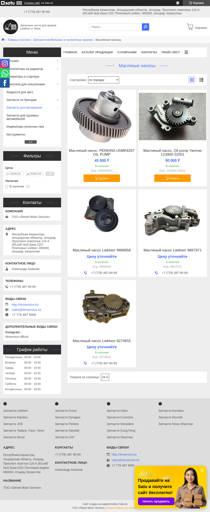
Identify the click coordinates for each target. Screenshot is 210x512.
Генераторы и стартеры (22, 76)
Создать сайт (32, 2)
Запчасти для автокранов (24, 107)
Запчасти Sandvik (67, 430)
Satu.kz (123, 504)
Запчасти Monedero (120, 424)
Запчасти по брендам (21, 100)
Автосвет (12, 61)
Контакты (149, 52)
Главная (70, 52)
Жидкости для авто (19, 92)
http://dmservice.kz (25, 304)
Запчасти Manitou (15, 417)
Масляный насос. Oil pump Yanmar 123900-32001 (172, 152)
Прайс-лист (171, 52)
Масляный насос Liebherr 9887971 (173, 250)
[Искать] (145, 27)
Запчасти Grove (66, 410)
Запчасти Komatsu (171, 410)
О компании (126, 52)
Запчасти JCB (12, 424)
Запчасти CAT (64, 437)
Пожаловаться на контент (122, 507)
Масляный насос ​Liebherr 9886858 (102, 250)
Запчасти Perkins (67, 424)
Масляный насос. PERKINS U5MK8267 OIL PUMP (102, 152)
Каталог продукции (97, 52)
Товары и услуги (19, 39)
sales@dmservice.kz (26, 309)
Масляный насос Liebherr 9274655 (102, 341)
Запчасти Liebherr (15, 410)
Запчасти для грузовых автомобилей (22, 117)
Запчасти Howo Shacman (175, 424)
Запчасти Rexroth (170, 417)
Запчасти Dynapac (67, 417)
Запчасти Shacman (120, 437)
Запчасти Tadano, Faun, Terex (23, 430)
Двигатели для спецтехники (25, 84)
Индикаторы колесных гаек (25, 126)
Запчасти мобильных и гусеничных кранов (63, 39)
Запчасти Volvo (117, 410)
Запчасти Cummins (120, 417)
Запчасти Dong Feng (121, 430)
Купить (103, 178)
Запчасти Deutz (14, 437)
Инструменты (15, 134)
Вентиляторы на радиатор (24, 69)
